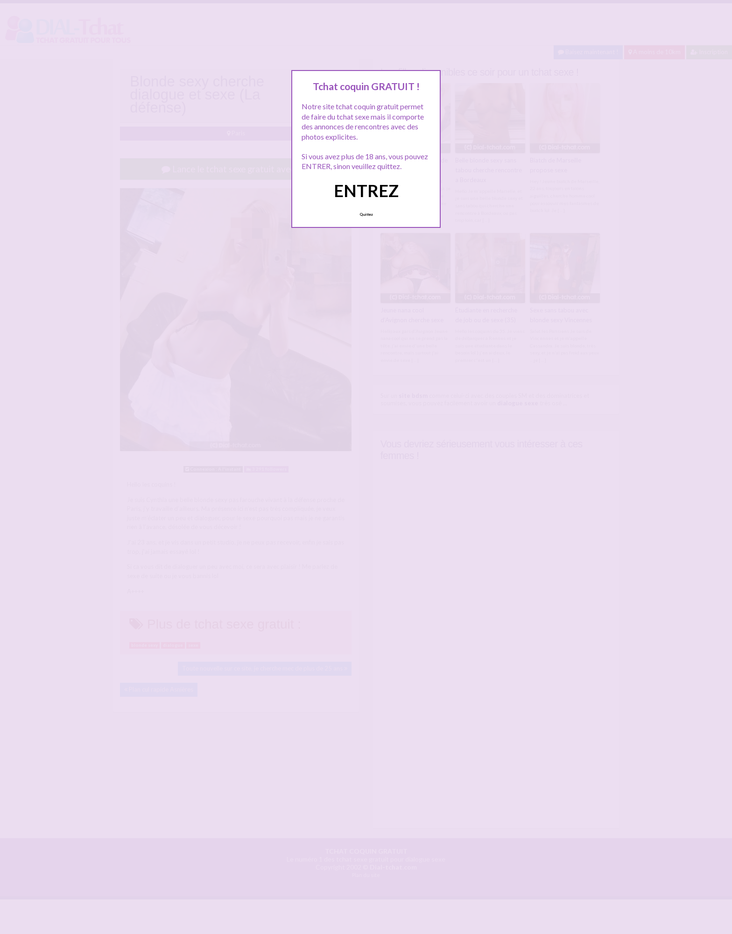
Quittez (366, 214)
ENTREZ (366, 190)
